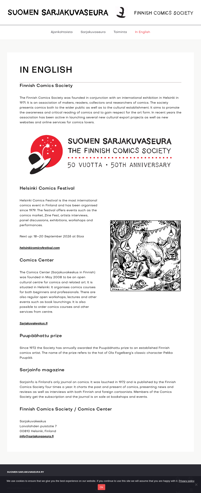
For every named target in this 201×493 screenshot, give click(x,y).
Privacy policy (186, 480)
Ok (101, 487)
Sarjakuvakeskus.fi (34, 323)
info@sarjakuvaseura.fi (37, 436)
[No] (196, 485)
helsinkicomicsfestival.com (40, 248)
